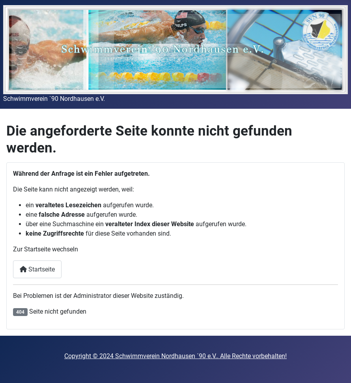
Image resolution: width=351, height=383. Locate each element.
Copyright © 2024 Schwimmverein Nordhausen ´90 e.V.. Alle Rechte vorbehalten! (175, 356)
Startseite (37, 269)
